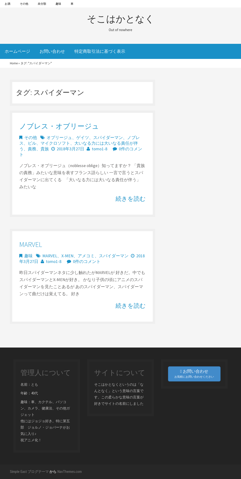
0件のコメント (86, 261)
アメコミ (86, 255)
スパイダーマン (108, 137)
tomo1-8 (99, 148)
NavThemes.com (69, 471)
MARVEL (30, 244)
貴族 (44, 148)
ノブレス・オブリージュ (59, 126)
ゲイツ (82, 137)
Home (14, 63)
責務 (32, 148)
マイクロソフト (55, 143)
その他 (24, 3)
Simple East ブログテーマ (29, 471)
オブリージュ (59, 137)
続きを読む (131, 198)
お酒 (7, 3)
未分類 (42, 3)
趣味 (58, 3)
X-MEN (67, 255)
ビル (32, 143)
